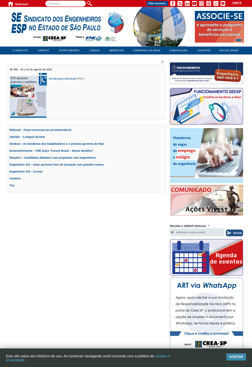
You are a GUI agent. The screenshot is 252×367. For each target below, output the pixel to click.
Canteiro (15, 178)
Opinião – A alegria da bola (27, 136)
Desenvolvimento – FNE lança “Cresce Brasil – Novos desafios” (51, 150)
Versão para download (62, 78)
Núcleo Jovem (229, 50)
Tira (11, 185)
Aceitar (236, 356)
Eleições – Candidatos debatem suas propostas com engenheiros (52, 157)
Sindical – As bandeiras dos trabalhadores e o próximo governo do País (56, 143)
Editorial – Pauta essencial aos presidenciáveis (40, 130)
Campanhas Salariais (146, 50)
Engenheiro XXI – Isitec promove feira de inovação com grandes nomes (56, 164)
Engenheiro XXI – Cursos (26, 171)
